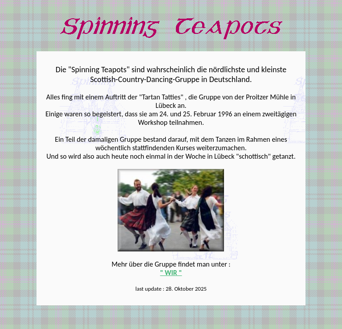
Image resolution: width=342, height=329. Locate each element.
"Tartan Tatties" (161, 97)
